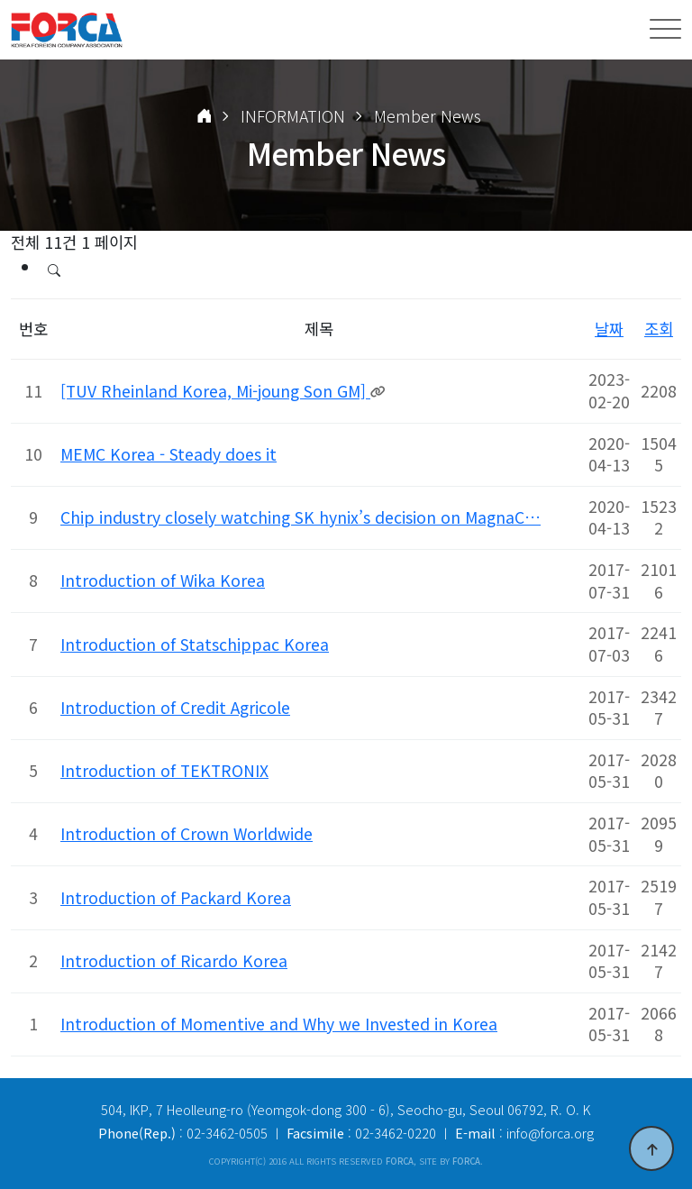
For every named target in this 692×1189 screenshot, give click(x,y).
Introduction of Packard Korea (175, 897)
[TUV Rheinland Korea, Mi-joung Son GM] (215, 391)
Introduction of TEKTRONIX (164, 770)
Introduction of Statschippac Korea (194, 644)
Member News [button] (427, 116)
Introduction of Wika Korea (162, 580)
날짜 (609, 328)
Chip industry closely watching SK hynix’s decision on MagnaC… (300, 517)
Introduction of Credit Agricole (175, 707)
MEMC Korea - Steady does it (168, 454)
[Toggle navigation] (665, 30)
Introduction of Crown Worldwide (186, 833)
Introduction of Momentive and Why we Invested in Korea (278, 1023)
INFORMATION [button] (293, 116)
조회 (658, 328)
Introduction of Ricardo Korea (173, 960)
